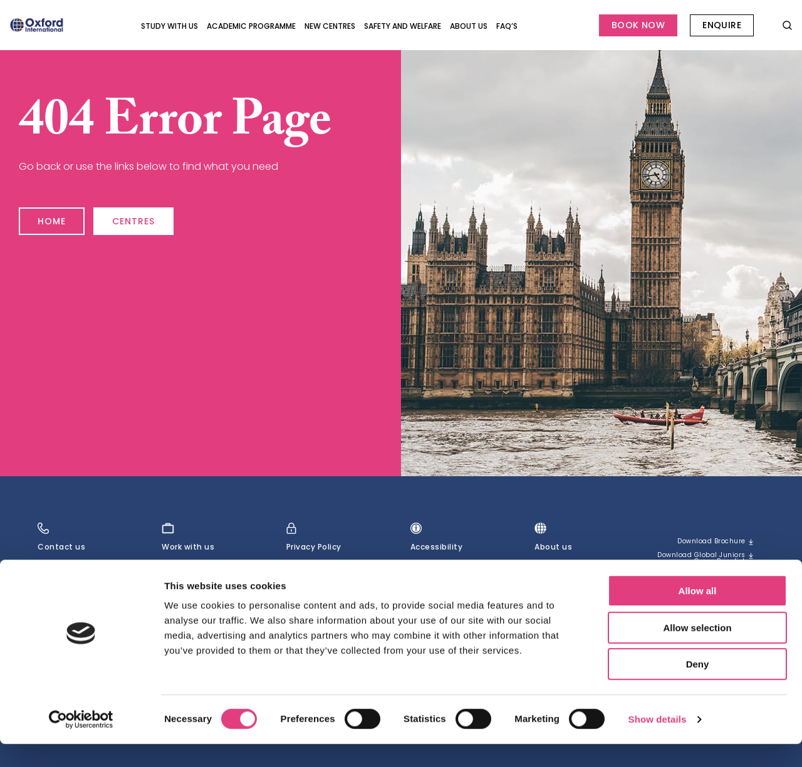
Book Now (638, 25)
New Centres (330, 26)
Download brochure (704, 542)
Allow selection (697, 650)
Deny (697, 687)
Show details (657, 742)
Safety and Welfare (402, 26)
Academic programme (251, 26)
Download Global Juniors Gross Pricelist (709, 564)
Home (58, 216)
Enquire (721, 25)
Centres (161, 216)
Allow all (698, 613)
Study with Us (169, 26)
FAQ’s (507, 26)
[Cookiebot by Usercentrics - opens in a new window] (81, 742)
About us (468, 26)
